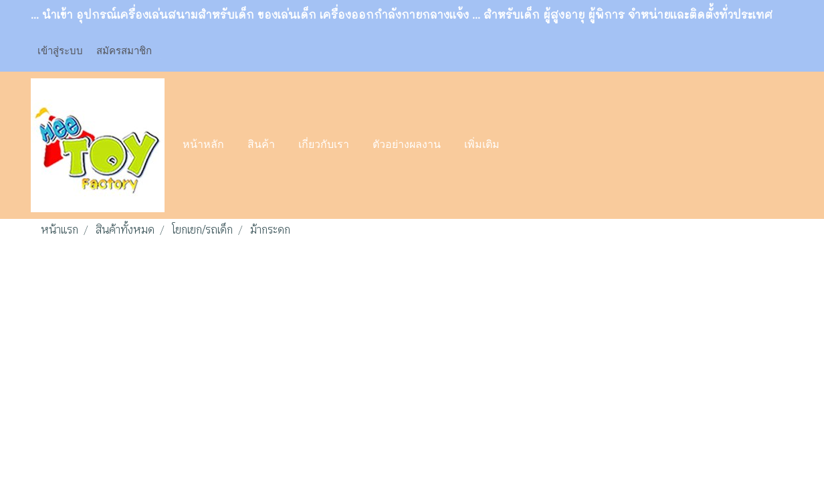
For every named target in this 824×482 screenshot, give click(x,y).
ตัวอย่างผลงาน (407, 145)
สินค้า (261, 145)
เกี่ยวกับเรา (323, 145)
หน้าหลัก (203, 145)
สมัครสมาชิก (124, 50)
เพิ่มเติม (482, 145)
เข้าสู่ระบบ (60, 50)
